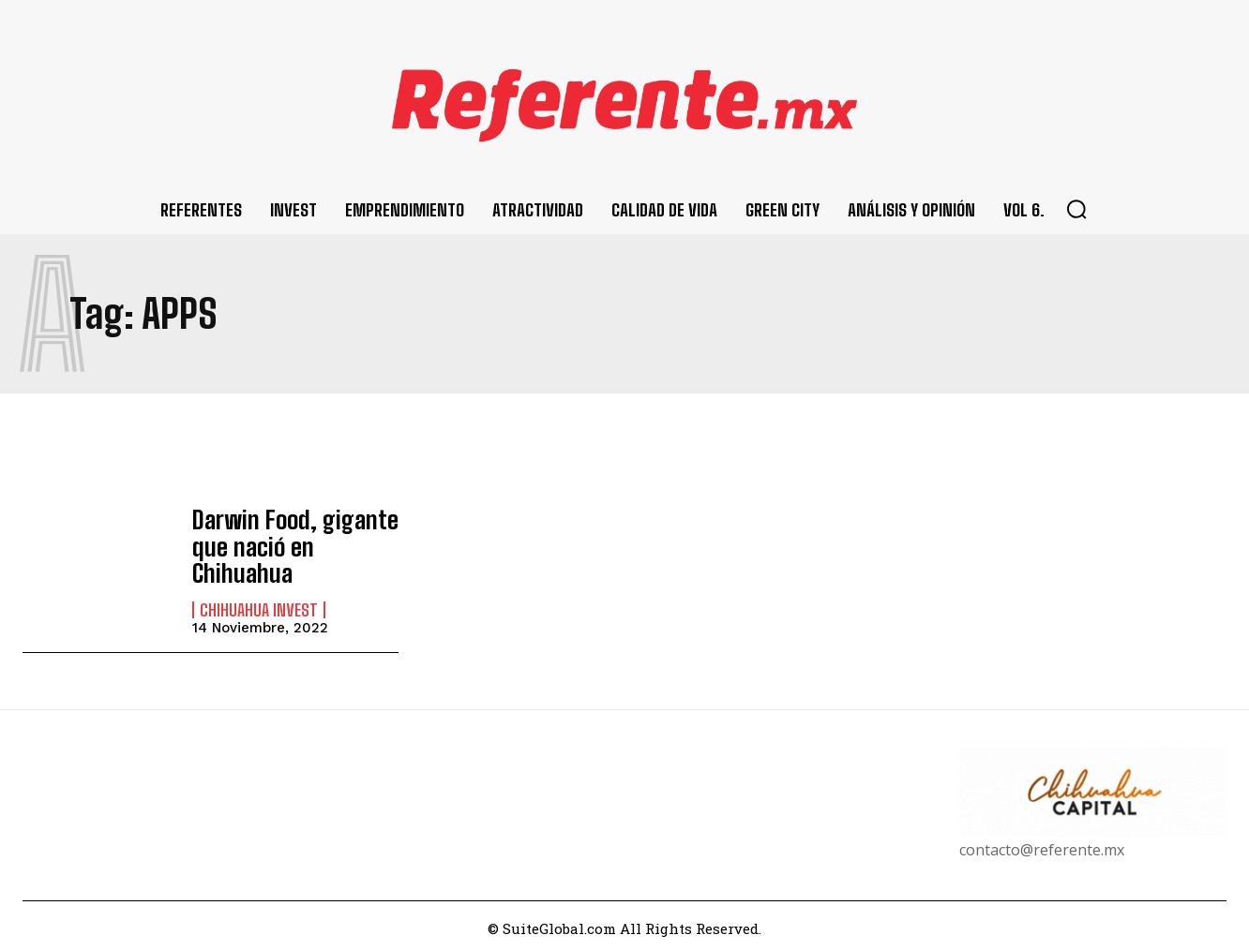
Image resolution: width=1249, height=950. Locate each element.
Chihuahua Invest (259, 604)
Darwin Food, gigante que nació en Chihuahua (286, 543)
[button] (1076, 208)
